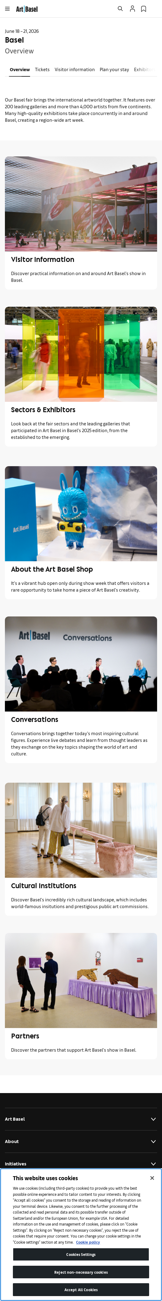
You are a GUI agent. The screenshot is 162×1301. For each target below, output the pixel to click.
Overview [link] (20, 69)
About (81, 1141)
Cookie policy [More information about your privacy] (88, 1242)
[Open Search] (120, 8)
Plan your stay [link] (114, 69)
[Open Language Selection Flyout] (155, 8)
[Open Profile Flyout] (132, 8)
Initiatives (81, 1164)
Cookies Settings (80, 1254)
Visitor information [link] (75, 69)
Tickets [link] (42, 69)
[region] (81, 1234)
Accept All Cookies (81, 1289)
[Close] (152, 1178)
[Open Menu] (7, 8)
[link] (27, 8)
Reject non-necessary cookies (81, 1272)
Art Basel (81, 1119)
